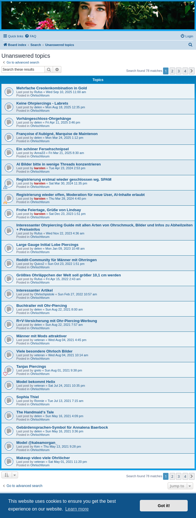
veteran (39, 340)
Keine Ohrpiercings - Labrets (42, 103)
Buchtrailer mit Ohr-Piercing (41, 305)
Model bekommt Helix (35, 382)
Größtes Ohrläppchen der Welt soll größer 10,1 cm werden (68, 275)
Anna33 (39, 153)
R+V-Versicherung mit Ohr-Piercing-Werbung (56, 321)
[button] (192, 71)
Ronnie (39, 401)
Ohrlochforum (40, 95)
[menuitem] (30, 36)
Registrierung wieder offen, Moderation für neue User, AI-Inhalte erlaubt (80, 194)
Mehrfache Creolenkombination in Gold (51, 88)
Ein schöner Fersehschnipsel (42, 149)
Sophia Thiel (27, 397)
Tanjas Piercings (31, 366)
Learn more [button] (77, 509)
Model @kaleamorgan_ (36, 442)
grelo (37, 370)
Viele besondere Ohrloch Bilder (44, 351)
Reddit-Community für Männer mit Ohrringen (56, 260)
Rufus (38, 92)
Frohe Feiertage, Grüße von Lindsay (48, 210)
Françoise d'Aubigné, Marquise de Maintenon (57, 134)
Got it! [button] (164, 505)
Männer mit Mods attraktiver (41, 336)
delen (38, 107)
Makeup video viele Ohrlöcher (43, 458)
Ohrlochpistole (44, 294)
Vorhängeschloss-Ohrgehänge (43, 118)
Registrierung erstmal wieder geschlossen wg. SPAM (63, 179)
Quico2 (39, 263)
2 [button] (172, 71)
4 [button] (185, 71)
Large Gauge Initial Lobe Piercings (47, 244)
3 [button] (179, 71)
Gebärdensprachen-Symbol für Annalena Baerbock (62, 427)
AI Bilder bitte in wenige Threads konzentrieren (58, 164)
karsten (39, 168)
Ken (37, 446)
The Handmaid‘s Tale (35, 412)
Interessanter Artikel (34, 290)
